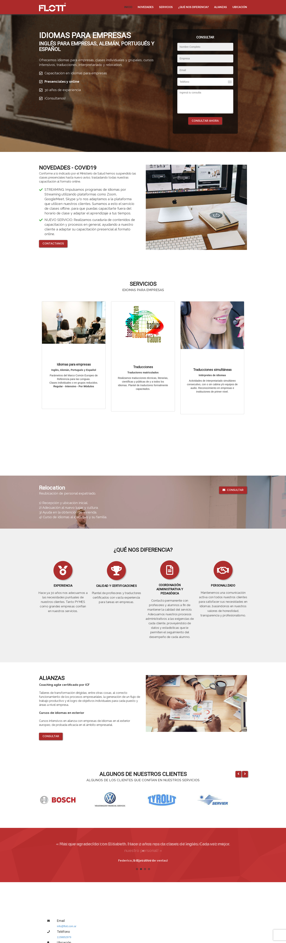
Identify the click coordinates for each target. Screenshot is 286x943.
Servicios (166, 7)
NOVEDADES (146, 7)
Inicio (128, 7)
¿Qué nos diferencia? (193, 7)
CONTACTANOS (53, 243)
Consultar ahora (205, 120)
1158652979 (64, 937)
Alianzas (220, 7)
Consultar (233, 490)
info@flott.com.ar (66, 926)
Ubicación (239, 7)
